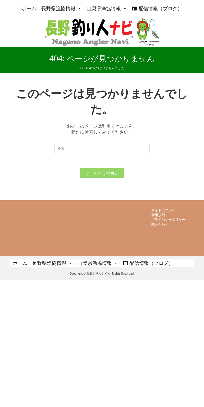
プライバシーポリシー (168, 346)
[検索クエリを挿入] (102, 148)
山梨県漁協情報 (107, 8)
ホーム (29, 8)
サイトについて (163, 336)
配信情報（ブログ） (160, 8)
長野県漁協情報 (61, 8)
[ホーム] (80, 68)
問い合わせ (159, 351)
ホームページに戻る (102, 173)
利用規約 (158, 341)
